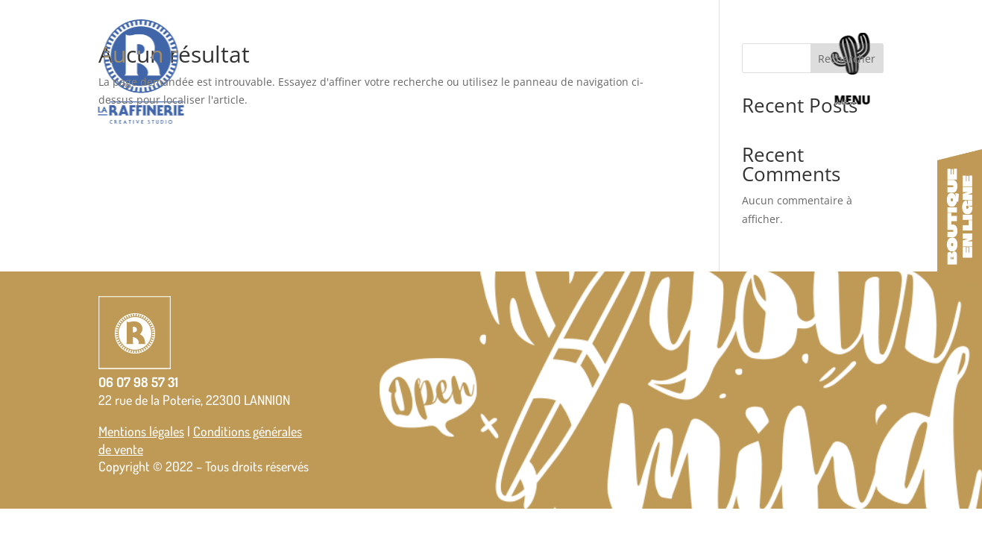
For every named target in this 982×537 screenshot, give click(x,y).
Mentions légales (141, 431)
